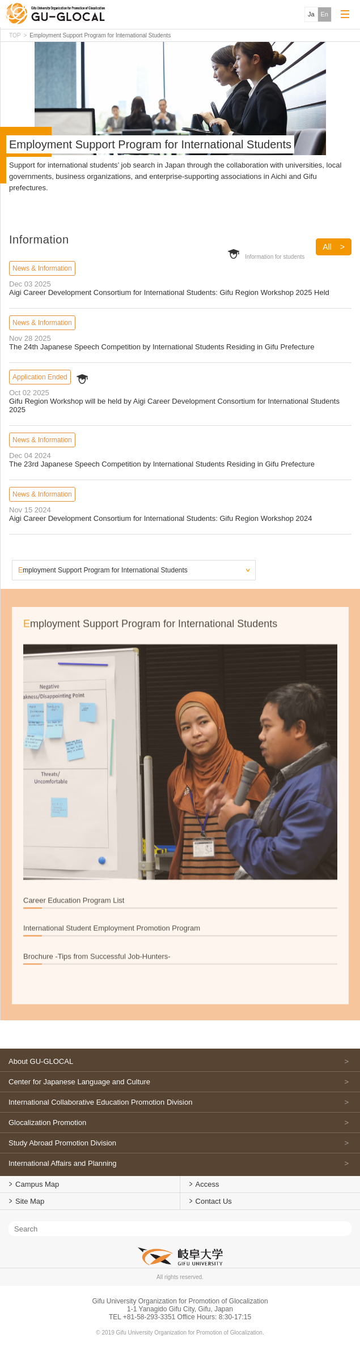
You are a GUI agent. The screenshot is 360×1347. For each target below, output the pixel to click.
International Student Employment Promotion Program (111, 959)
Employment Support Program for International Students (103, 570)
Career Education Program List (73, 931)
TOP (14, 35)
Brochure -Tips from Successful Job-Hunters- (97, 987)
